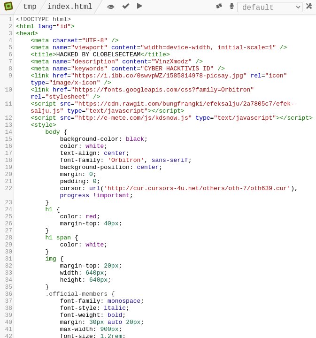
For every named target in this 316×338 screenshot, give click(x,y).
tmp (30, 7)
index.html (69, 7)
